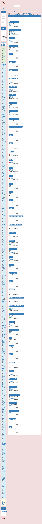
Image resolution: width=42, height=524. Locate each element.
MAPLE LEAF (3, 273)
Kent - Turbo (3, 247)
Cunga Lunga (3, 160)
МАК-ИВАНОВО (4, 453)
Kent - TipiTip (3, 243)
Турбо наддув (3, 483)
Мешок (3, 503)
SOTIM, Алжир (3, 369)
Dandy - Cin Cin (3, 166)
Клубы (3, 504)
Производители (34, 11)
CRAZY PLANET (3, 157)
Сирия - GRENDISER (4, 471)
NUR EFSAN (3, 301)
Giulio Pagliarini (3, 208)
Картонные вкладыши (4, 444)
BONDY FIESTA (3, 131)
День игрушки (3, 432)
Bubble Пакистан (3, 137)
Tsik (3, 393)
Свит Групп (3, 468)
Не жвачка (3, 496)
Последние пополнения (24, 11)
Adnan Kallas (3, 71)
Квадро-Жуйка (3, 447)
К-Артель (3, 437)
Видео (3, 501)
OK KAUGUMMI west (4, 318)
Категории (10, 11)
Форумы (3, 500)
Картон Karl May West (3, 441)
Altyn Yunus (3, 83)
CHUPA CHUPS (3, 149)
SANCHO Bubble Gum (3, 352)
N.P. (3, 293)
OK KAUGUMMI (4, 310)
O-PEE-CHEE (3, 305)
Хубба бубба (3, 486)
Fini (3, 194)
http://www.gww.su (5, 511)
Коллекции (4, 64)
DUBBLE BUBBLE (3, 181)
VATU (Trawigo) (3, 407)
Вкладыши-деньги (4, 428)
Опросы (3, 502)
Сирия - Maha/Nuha (4, 475)
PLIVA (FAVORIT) (3, 342)
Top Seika (3, 384)
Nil (3, 299)
